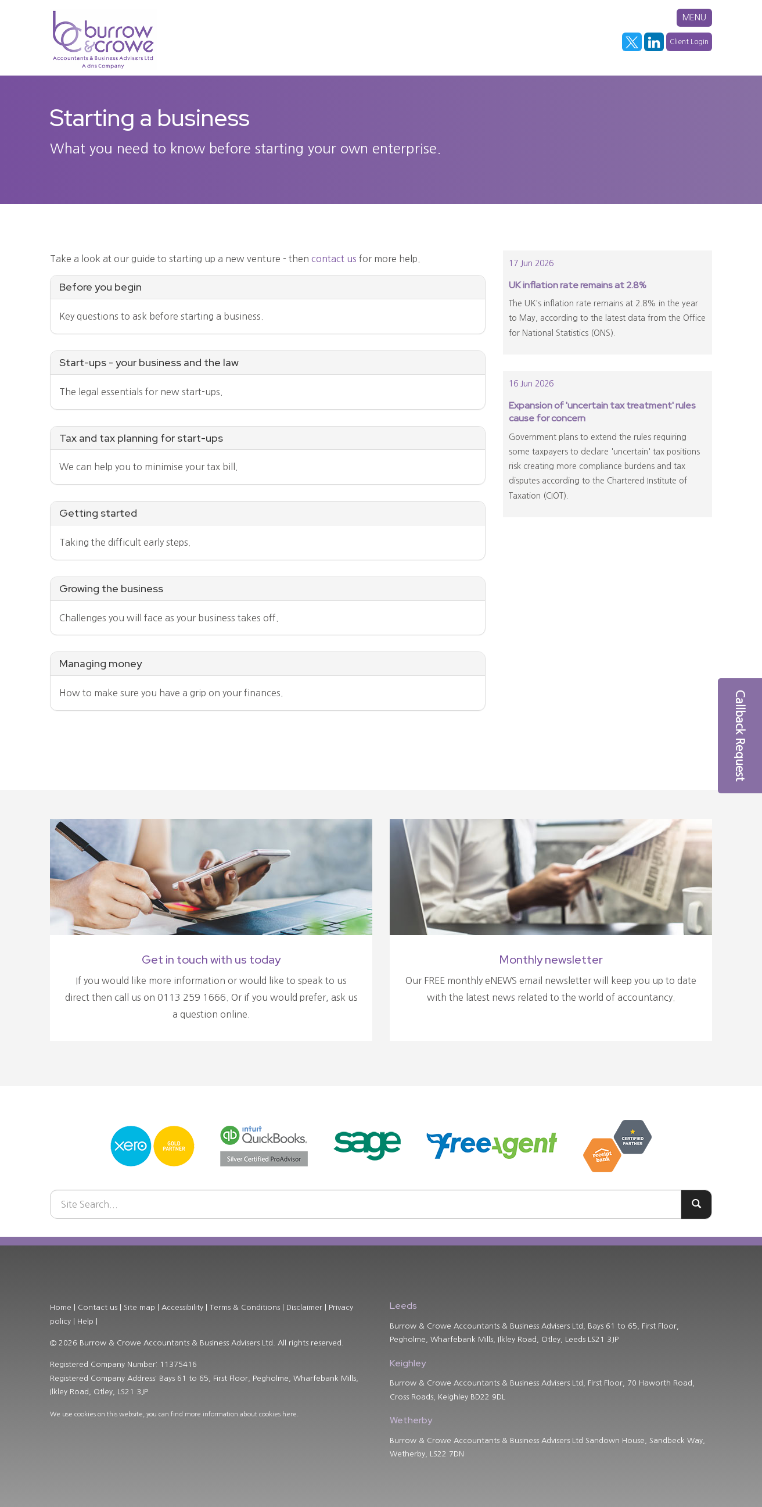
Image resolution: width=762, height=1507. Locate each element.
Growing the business (111, 588)
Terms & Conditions (245, 1307)
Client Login (689, 41)
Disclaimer (304, 1307)
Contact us (97, 1307)
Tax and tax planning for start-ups (141, 438)
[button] (740, 735)
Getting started (98, 513)
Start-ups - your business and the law (149, 362)
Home (60, 1307)
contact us (334, 258)
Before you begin (100, 286)
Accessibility (182, 1307)
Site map (139, 1307)
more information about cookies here (241, 1414)
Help (85, 1321)
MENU (694, 17)
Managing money (100, 663)
